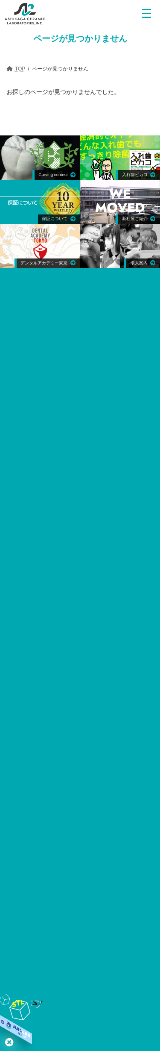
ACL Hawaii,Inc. (75, 448)
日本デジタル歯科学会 (41, 902)
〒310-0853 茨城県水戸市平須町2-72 (83, 615)
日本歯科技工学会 (78, 791)
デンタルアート (74, 601)
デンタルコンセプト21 (51, 887)
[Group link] (40, 202)
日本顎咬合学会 (78, 773)
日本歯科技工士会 (78, 808)
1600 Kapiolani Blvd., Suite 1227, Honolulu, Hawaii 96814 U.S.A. (83, 461)
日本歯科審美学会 (109, 887)
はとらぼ (9, 1042)
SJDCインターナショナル (115, 872)
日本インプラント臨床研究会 (43, 872)
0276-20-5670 (132, 347)
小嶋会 (62, 917)
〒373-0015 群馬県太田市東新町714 (60, 347)
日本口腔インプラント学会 (77, 755)
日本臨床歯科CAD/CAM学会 (109, 902)
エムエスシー (75, 552)
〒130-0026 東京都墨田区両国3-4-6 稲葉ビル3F (83, 566)
